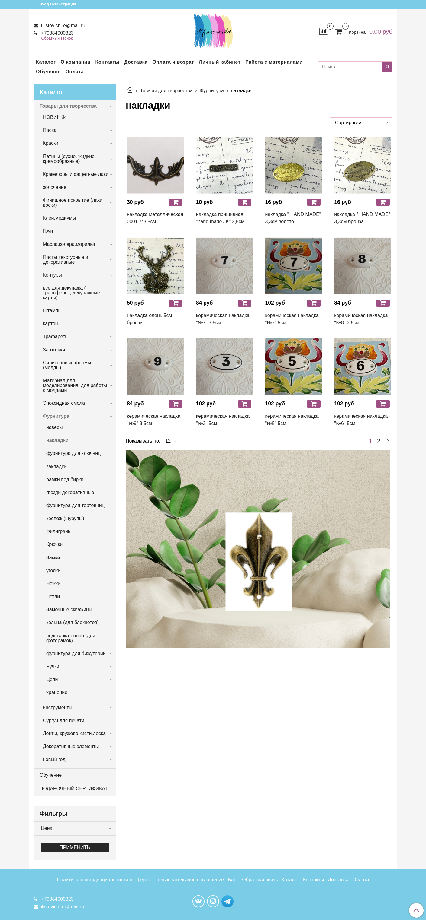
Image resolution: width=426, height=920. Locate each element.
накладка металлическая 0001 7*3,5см (155, 218)
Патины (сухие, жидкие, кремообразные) (69, 159)
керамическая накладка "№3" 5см (223, 420)
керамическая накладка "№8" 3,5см (361, 319)
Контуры (52, 275)
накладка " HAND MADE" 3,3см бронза (362, 218)
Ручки (52, 666)
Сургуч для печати (63, 720)
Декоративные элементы (71, 746)
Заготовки (54, 349)
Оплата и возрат (173, 62)
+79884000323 (57, 33)
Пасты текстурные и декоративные (65, 260)
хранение (56, 692)
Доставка (136, 62)
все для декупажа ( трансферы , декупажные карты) (71, 292)
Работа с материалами (274, 62)
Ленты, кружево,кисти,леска (74, 733)
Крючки (54, 544)
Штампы (52, 310)
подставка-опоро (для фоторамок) (70, 638)
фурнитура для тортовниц (75, 505)
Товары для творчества (166, 90)
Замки (53, 557)
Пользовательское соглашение (189, 879)
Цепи (52, 679)
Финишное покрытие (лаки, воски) (73, 203)
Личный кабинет (219, 62)
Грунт (49, 230)
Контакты (107, 62)
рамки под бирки (64, 479)
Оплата (75, 71)
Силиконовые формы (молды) (67, 365)
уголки (53, 570)
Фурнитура (212, 90)
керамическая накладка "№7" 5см (292, 319)
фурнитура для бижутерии (76, 653)
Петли (53, 596)
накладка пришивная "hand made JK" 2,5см (220, 218)
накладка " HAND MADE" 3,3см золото (293, 218)
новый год (54, 759)
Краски (50, 143)
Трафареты (56, 336)
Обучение (48, 71)
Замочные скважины (69, 609)
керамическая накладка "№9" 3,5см (153, 420)
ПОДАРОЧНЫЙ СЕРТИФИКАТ (74, 788)
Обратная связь (260, 879)
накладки (57, 440)
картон (50, 323)
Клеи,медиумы (59, 217)
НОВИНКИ (55, 117)
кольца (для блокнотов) (72, 622)
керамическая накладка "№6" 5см (361, 420)
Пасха (49, 130)
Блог (233, 879)
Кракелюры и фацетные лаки (75, 174)
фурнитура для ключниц (73, 453)
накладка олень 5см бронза (149, 319)
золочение (54, 187)
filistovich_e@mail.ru (62, 25)
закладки (56, 466)
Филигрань (58, 531)
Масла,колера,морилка (69, 244)
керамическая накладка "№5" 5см (292, 420)
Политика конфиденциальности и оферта (103, 879)
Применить (75, 847)
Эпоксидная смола (64, 403)
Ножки (53, 583)
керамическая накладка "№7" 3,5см (223, 319)
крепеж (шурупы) (65, 518)
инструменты (57, 707)
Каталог (46, 62)
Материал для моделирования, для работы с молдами (75, 385)
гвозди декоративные (70, 492)
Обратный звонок (57, 38)
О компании (75, 62)
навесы (54, 427)
